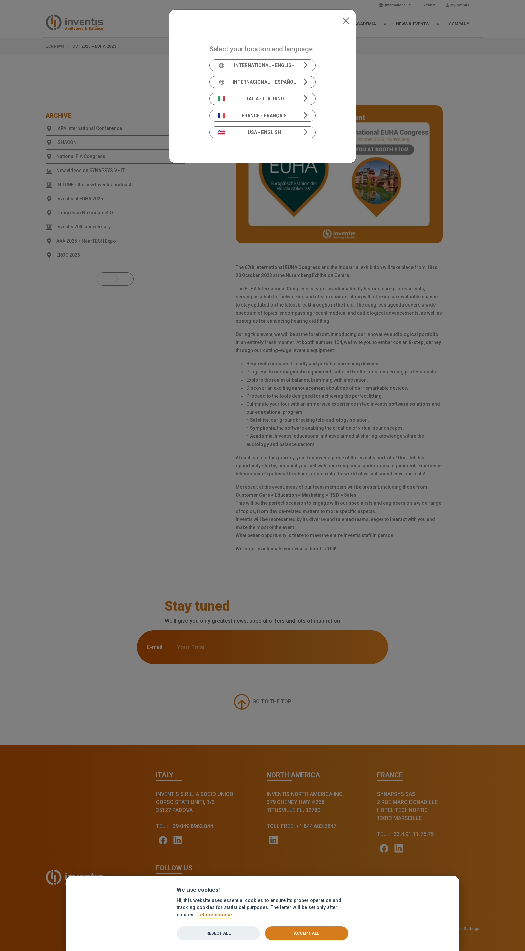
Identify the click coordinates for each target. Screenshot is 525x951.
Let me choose (214, 915)
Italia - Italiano (251, 98)
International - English (256, 65)
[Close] (346, 20)
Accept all (306, 933)
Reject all (218, 933)
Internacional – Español (257, 82)
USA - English (249, 132)
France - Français (252, 115)
